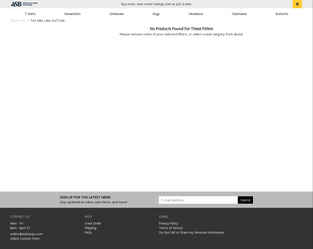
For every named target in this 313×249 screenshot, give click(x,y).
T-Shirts (30, 14)
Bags (156, 14)
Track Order (93, 223)
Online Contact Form (25, 238)
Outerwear (239, 14)
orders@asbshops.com (26, 234)
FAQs (88, 232)
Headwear (196, 14)
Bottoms (282, 14)
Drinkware (117, 14)
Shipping (90, 228)
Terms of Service (171, 228)
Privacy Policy (168, 223)
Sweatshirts (72, 14)
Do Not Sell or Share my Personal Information (191, 232)
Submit (245, 200)
